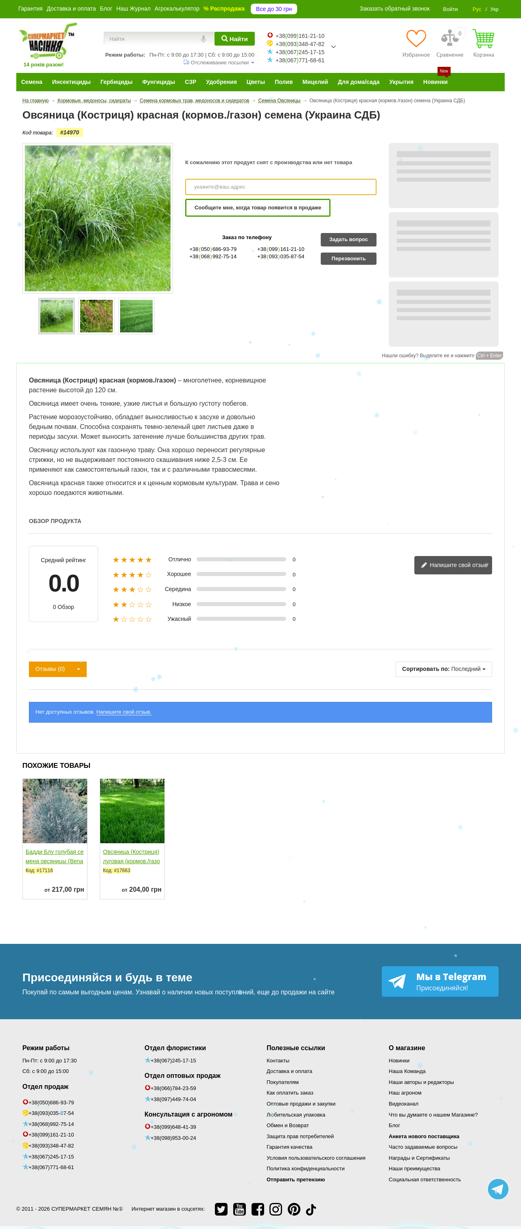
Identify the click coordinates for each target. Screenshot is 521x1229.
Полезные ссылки (296, 1047)
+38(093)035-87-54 (51, 1113)
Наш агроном (405, 1093)
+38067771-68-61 (300, 60)
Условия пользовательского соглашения (316, 1158)
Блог (106, 8)
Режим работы (46, 1047)
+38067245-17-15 (300, 52)
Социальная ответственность (425, 1179)
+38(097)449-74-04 (173, 1099)
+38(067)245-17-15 (51, 1157)
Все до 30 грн (274, 9)
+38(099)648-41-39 (173, 1127)
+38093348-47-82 (300, 44)
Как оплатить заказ (290, 1093)
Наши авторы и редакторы (421, 1082)
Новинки (399, 1061)
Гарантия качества (289, 1147)
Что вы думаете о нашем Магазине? (433, 1115)
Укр (494, 9)
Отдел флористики (175, 1047)
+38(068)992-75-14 (51, 1124)
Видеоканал (403, 1104)
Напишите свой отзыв (454, 565)
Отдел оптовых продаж (182, 1075)
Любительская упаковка (296, 1115)
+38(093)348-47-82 (51, 1146)
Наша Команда (407, 1071)
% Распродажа (224, 8)
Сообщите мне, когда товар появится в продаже (258, 207)
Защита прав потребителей (300, 1136)
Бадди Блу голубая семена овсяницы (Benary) (54, 861)
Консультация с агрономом (188, 1114)
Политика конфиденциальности (306, 1168)
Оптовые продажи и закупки (301, 1104)
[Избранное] (416, 43)
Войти (450, 9)
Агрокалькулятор (177, 8)
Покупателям (283, 1082)
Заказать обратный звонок (395, 8)
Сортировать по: (426, 669)
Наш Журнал (133, 8)
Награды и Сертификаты (419, 1158)
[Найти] (235, 39)
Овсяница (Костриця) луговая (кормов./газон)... (131, 861)
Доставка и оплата (71, 8)
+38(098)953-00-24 (173, 1138)
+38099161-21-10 (300, 36)
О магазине (407, 1047)
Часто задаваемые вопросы (423, 1147)
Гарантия (30, 8)
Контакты (278, 1061)
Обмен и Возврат (288, 1125)
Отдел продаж (45, 1086)
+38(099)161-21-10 (51, 1135)
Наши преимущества (414, 1168)
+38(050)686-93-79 (51, 1102)
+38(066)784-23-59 (173, 1088)
